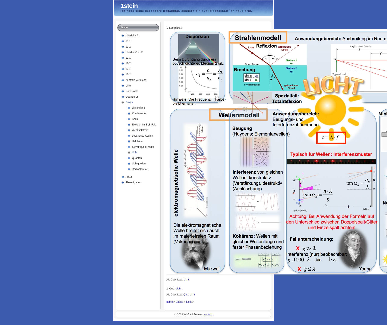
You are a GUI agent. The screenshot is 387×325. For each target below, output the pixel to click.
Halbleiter (137, 141)
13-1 (128, 68)
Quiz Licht (189, 294)
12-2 (128, 63)
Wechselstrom (140, 130)
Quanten (137, 158)
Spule (135, 119)
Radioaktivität (139, 169)
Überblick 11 (133, 35)
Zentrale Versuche (136, 80)
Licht (186, 279)
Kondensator (139, 113)
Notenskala (132, 91)
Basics (179, 301)
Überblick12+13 (135, 52)
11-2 (128, 46)
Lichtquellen (139, 163)
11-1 (128, 41)
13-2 (128, 74)
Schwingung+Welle (143, 146)
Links (129, 85)
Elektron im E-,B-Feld (144, 124)
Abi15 (129, 176)
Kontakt (208, 314)
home (169, 301)
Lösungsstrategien (142, 135)
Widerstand (138, 107)
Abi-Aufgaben (133, 182)
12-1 (128, 57)
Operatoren (132, 96)
